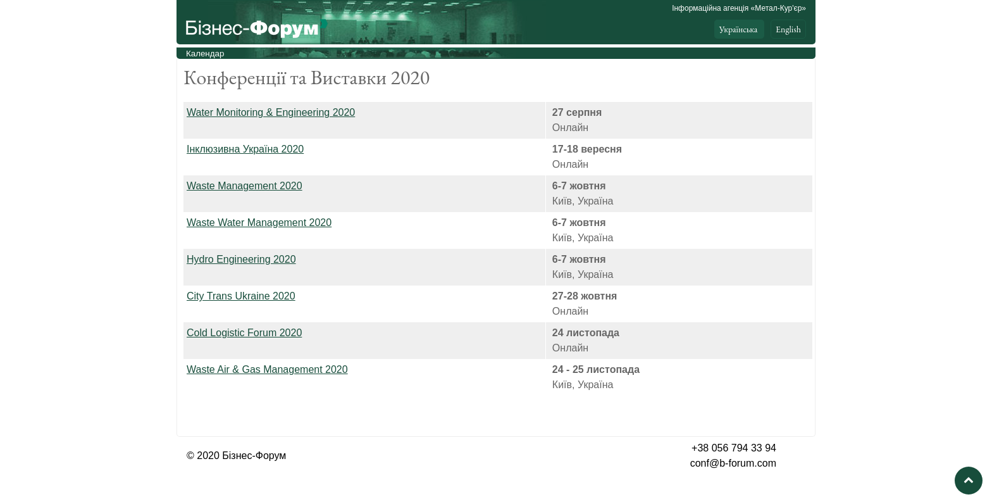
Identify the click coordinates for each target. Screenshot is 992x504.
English (788, 29)
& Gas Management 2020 (267, 369)
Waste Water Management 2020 (259, 222)
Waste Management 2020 (244, 185)
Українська (739, 29)
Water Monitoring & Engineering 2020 (271, 112)
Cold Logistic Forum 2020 (244, 332)
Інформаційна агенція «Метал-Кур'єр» (739, 8)
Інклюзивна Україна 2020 (245, 149)
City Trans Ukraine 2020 (241, 296)
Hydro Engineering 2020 (241, 259)
